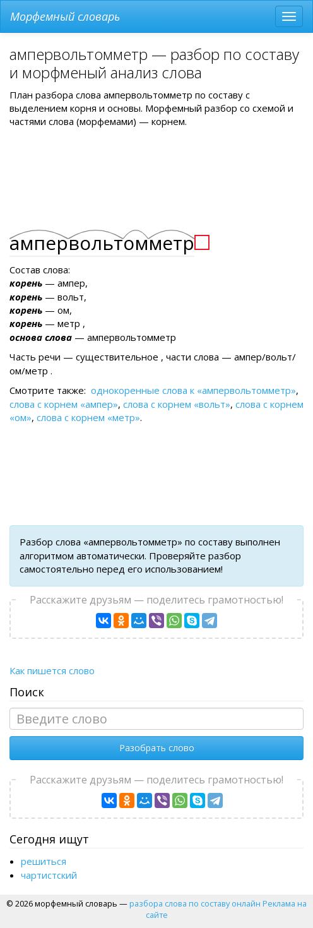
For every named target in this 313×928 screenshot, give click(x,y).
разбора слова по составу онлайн (195, 903)
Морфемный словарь (65, 16)
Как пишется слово (52, 670)
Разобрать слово (156, 748)
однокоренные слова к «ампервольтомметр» (193, 390)
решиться (43, 861)
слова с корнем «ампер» (63, 404)
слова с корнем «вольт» (176, 404)
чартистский (49, 875)
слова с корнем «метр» (88, 417)
